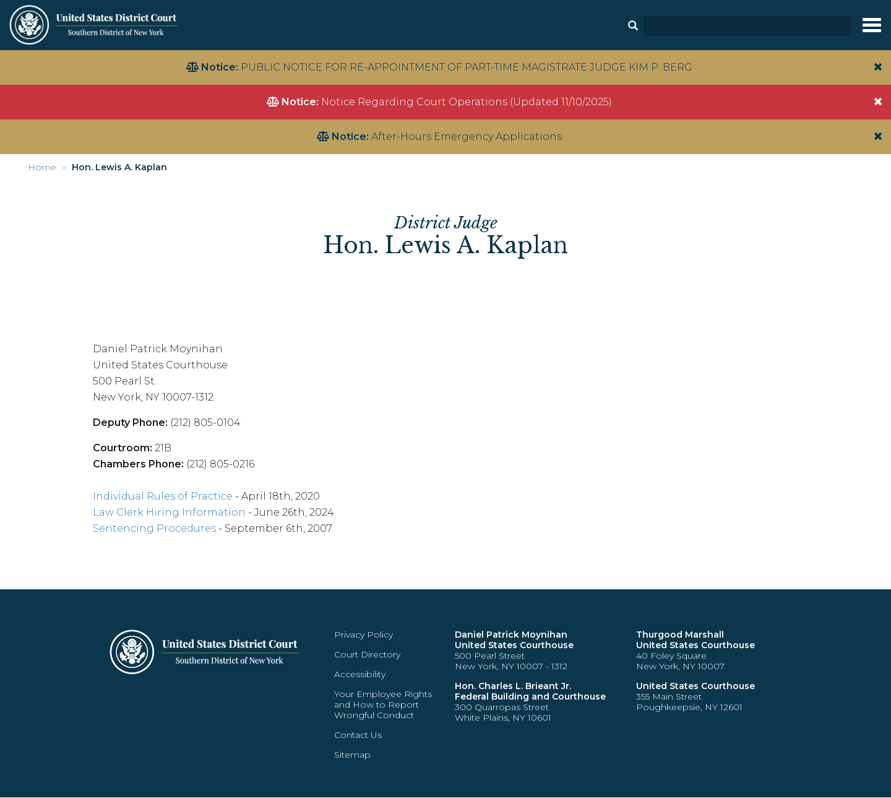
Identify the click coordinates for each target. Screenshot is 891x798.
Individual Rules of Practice (163, 496)
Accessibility (359, 674)
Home (42, 167)
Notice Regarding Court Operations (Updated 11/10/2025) (466, 102)
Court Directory (367, 654)
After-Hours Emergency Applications (466, 136)
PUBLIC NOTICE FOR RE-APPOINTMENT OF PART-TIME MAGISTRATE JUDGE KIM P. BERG (466, 67)
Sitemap (352, 754)
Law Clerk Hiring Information (169, 512)
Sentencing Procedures (154, 528)
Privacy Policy (363, 634)
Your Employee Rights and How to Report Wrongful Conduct (383, 704)
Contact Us (358, 734)
